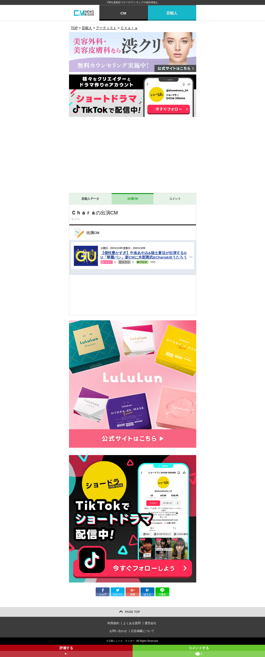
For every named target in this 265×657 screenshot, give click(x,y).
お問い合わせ (118, 631)
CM (123, 13)
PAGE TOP (132, 612)
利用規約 (113, 623)
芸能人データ (90, 198)
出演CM (132, 198)
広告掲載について (142, 631)
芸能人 (171, 13)
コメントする (199, 651)
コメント (175, 198)
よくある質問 (132, 623)
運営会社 (150, 623)
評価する (66, 651)
